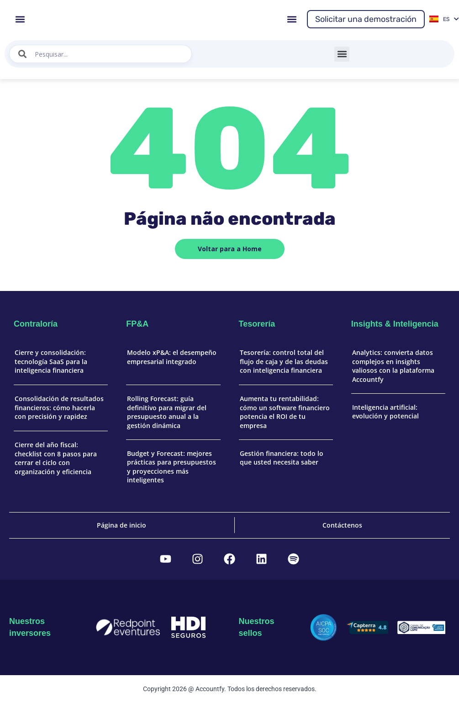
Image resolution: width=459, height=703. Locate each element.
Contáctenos (342, 525)
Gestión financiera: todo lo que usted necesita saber (281, 458)
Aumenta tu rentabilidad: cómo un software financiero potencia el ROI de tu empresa (285, 412)
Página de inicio (121, 525)
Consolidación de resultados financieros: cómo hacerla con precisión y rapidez (59, 407)
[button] (19, 18)
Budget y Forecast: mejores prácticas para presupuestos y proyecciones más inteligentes (171, 467)
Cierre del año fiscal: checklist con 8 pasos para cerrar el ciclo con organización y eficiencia (56, 458)
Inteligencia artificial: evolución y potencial (385, 412)
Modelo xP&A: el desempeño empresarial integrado (171, 357)
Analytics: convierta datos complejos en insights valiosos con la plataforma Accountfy (393, 366)
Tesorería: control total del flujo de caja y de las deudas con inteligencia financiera (284, 361)
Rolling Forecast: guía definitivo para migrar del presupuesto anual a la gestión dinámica (166, 412)
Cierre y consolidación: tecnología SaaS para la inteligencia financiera (51, 361)
